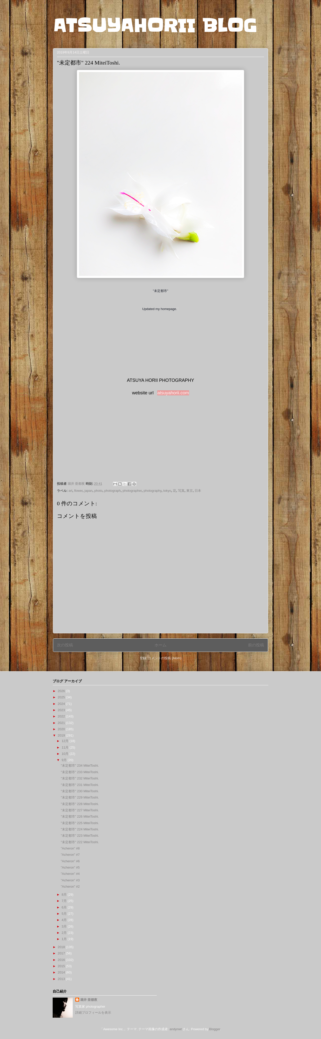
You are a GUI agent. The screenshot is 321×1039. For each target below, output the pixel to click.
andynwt (176, 1029)
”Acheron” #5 (70, 867)
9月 (65, 760)
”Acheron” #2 (70, 886)
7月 (65, 901)
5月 (65, 913)
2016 (62, 960)
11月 (65, 747)
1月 (65, 939)
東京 (189, 491)
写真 (181, 491)
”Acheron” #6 (70, 861)
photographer (132, 491)
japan (89, 491)
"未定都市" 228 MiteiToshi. (80, 804)
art (70, 491)
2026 (62, 691)
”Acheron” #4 (70, 874)
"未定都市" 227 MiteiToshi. (80, 810)
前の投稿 (256, 645)
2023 (62, 710)
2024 (62, 704)
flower (78, 491)
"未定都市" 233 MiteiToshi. (80, 772)
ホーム (160, 645)
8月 (65, 894)
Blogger (214, 1029)
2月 (65, 933)
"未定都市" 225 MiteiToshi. (80, 823)
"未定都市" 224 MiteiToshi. (80, 829)
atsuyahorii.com (173, 392)
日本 (198, 491)
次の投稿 (65, 645)
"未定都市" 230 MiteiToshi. (80, 791)
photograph (112, 491)
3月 (65, 926)
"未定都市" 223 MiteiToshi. (80, 835)
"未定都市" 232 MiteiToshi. (80, 778)
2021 (62, 723)
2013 (62, 979)
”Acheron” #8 (70, 848)
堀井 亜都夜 (89, 1000)
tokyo (167, 491)
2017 (62, 953)
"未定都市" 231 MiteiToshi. (80, 785)
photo (98, 491)
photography (153, 491)
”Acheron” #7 (70, 855)
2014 (62, 972)
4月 (65, 920)
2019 (62, 735)
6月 (65, 907)
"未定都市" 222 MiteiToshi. (80, 842)
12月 (65, 741)
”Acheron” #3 (70, 880)
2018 (62, 947)
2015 (62, 966)
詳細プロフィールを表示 (93, 1012)
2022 (62, 716)
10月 (65, 754)
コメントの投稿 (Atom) (165, 658)
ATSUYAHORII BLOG (155, 25)
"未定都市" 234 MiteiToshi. (80, 765)
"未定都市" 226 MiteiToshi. (80, 816)
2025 (62, 697)
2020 (62, 729)
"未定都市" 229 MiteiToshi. (80, 797)
